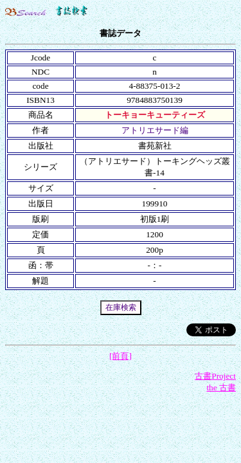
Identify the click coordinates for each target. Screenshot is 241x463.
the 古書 (221, 387)
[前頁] (120, 356)
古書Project (215, 376)
